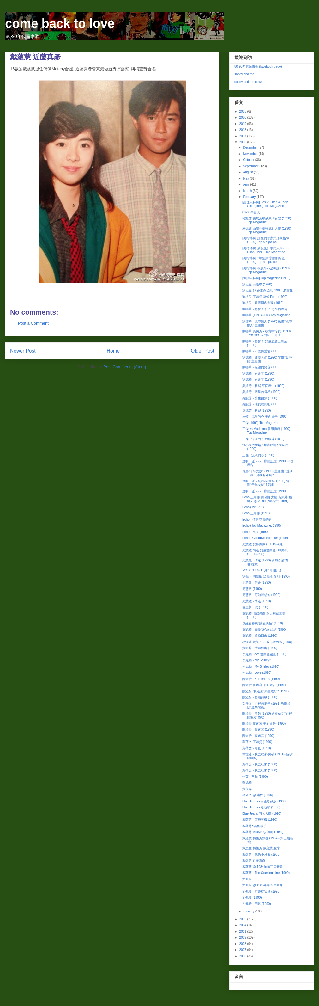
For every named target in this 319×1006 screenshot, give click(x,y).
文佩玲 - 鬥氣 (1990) (256, 903)
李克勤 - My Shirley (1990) (260, 666)
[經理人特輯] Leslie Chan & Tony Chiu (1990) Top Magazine (265, 204)
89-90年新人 (251, 212)
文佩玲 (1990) (252, 897)
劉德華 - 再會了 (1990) (258, 373)
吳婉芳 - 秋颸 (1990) (256, 410)
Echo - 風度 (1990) (255, 532)
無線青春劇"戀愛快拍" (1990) (262, 623)
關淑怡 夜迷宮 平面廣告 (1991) (264, 685)
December (250, 147)
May (246, 178)
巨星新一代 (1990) (255, 607)
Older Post (202, 350)
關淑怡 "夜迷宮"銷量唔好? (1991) (265, 691)
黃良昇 (247, 789)
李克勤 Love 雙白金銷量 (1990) (264, 654)
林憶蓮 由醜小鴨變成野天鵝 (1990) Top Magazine (266, 230)
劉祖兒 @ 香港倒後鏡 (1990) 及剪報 (267, 290)
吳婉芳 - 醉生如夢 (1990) (259, 398)
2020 (243, 117)
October (249, 160)
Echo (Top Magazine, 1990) (261, 525)
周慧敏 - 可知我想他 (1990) (261, 595)
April (246, 184)
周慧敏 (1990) (252, 589)
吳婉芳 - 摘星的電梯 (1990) (261, 392)
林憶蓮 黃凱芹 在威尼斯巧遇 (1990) (267, 642)
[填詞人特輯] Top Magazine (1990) (266, 278)
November (250, 154)
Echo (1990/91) (253, 507)
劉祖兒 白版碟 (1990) (257, 284)
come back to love (60, 23)
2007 (243, 950)
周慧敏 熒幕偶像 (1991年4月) (262, 544)
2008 (243, 944)
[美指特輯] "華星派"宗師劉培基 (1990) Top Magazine (263, 260)
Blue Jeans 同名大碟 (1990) (261, 813)
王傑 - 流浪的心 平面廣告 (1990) (264, 416)
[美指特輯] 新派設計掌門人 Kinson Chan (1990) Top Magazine (266, 250)
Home (113, 350)
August (248, 172)
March (248, 191)
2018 (243, 130)
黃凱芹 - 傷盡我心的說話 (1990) (264, 629)
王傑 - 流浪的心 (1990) (258, 455)
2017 (243, 136)
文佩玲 (247, 879)
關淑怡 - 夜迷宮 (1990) (258, 729)
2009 (243, 937)
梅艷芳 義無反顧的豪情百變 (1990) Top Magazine (266, 220)
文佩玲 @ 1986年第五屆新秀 (262, 885)
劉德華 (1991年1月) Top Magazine (266, 315)
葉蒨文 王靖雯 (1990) (257, 742)
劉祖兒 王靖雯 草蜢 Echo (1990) (264, 296)
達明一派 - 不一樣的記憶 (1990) (264, 491)
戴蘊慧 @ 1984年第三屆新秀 (262, 866)
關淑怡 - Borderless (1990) (261, 679)
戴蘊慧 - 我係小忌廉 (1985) (261, 854)
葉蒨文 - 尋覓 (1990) (256, 748)
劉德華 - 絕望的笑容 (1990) (261, 367)
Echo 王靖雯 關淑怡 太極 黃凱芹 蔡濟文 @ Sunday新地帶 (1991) (267, 499)
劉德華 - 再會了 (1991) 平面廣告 (264, 309)
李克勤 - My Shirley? (256, 660)
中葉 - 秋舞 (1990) (255, 776)
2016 (243, 142)
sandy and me (244, 74)
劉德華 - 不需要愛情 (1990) (261, 351)
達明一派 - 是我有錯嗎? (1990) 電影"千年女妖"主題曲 (265, 483)
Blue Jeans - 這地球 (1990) (261, 807)
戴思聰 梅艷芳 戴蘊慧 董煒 (261, 848)
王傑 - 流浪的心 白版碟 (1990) (263, 439)
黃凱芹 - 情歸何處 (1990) (259, 648)
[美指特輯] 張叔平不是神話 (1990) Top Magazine (266, 270)
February (249, 197)
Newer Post (23, 350)
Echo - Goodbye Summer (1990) (265, 538)
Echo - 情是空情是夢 (256, 519)
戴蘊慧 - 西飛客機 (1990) (259, 819)
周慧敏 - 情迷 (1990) (256, 601)
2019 (243, 124)
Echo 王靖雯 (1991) (256, 513)
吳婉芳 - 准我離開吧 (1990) (261, 404)
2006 (243, 956)
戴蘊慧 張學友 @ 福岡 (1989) (262, 832)
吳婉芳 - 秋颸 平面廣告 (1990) (263, 386)
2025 (243, 111)
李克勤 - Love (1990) (256, 672)
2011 (243, 931)
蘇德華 (247, 782)
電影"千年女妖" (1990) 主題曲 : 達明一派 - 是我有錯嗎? (267, 473)
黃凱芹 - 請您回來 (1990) (259, 635)
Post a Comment (33, 323)
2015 (243, 919)
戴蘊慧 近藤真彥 (253, 860)
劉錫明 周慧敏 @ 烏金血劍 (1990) (266, 576)
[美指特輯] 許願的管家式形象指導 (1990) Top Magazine (265, 240)
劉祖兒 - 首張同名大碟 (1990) (263, 302)
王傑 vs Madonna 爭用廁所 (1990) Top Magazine (266, 430)
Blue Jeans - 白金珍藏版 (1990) (264, 801)
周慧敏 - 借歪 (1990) (256, 582)
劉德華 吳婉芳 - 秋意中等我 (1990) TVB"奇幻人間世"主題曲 (266, 333)
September (251, 166)
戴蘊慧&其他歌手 (254, 826)
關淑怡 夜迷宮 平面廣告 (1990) (264, 723)
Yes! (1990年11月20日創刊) (261, 570)
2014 (243, 925)
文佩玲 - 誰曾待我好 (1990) (261, 891)
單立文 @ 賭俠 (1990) (257, 795)
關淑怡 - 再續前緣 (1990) (259, 697)
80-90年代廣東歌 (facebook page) (258, 66)
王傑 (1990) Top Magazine (260, 423)
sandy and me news (248, 81)
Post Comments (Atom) (124, 367)
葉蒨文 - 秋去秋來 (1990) (259, 764)
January (249, 911)
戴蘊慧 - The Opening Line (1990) (266, 872)
